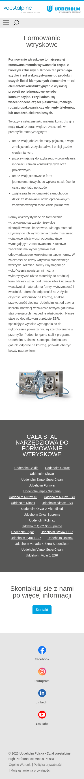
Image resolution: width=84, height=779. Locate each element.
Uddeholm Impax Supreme (42, 491)
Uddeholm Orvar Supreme (42, 514)
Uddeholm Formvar (42, 485)
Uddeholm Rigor (22, 532)
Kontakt (42, 610)
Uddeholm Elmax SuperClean (41, 479)
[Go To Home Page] (21, 9)
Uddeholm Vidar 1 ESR (42, 555)
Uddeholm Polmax (42, 520)
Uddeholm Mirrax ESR (59, 497)
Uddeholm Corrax (57, 468)
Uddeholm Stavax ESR (57, 532)
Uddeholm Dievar (42, 474)
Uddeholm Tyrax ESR (26, 538)
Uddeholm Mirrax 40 (23, 497)
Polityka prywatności (48, 764)
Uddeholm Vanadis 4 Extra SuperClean (42, 544)
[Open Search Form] (16, 23)
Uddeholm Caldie (26, 468)
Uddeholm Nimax (23, 503)
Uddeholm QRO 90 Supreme (42, 526)
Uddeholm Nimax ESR (57, 503)
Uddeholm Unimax (60, 538)
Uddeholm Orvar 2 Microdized (42, 509)
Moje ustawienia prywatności (30, 770)
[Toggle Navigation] (6, 23)
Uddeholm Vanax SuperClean (41, 549)
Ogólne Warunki (20, 764)
